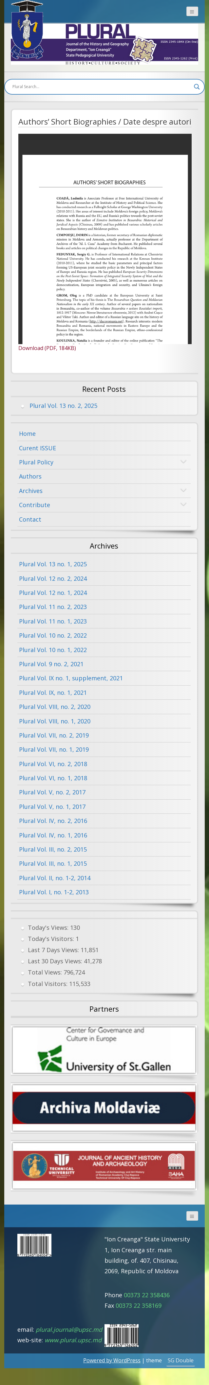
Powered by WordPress (112, 1360)
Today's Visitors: (52, 939)
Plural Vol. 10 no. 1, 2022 (53, 650)
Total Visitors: (48, 984)
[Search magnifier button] (196, 86)
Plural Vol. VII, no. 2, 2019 (54, 735)
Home (27, 433)
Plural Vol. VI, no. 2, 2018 (53, 764)
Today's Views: (49, 927)
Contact (30, 519)
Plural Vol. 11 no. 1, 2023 (53, 621)
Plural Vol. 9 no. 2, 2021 (51, 664)
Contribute (34, 505)
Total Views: (46, 972)
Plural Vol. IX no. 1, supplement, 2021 (71, 678)
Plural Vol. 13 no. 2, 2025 (63, 406)
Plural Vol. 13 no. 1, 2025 (53, 564)
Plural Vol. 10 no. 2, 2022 (53, 635)
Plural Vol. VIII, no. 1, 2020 (54, 721)
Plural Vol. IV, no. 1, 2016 (53, 835)
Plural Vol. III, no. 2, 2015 (53, 849)
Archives (31, 491)
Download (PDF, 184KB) (47, 348)
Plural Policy (36, 462)
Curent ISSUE (37, 448)
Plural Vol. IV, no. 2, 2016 (53, 821)
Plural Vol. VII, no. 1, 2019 (54, 749)
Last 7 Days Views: (54, 950)
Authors (30, 476)
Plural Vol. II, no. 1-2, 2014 (54, 878)
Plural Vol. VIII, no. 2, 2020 (54, 707)
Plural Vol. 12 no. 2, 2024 (53, 578)
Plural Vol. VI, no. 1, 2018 (53, 778)
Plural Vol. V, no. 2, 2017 (52, 792)
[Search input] (101, 86)
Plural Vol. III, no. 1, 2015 (53, 863)
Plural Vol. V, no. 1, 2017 (52, 806)
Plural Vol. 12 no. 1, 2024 (53, 593)
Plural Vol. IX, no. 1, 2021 (53, 692)
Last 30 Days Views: (56, 961)
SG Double (181, 1360)
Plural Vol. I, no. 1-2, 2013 (54, 892)
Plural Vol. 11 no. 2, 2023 (53, 607)
